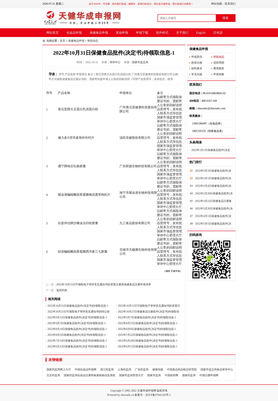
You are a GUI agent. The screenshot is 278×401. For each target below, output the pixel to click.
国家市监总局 (140, 62)
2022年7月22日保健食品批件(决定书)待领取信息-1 (147, 334)
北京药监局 (53, 375)
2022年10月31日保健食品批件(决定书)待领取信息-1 (77, 305)
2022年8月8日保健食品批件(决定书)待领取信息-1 (147, 329)
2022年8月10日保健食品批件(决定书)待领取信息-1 (77, 329)
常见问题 (196, 74)
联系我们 (230, 3)
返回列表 (61, 290)
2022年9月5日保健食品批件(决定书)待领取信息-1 (76, 323)
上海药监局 (124, 369)
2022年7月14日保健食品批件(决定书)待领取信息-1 (77, 340)
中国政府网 (171, 375)
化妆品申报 (74, 32)
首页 (62, 40)
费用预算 (218, 68)
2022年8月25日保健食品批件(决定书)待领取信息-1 (147, 323)
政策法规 (196, 62)
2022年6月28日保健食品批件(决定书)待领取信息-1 (147, 340)
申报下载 (142, 32)
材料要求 (196, 68)
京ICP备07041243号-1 (158, 394)
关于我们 (182, 32)
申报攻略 (218, 74)
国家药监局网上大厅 (59, 369)
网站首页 (52, 32)
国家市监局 (154, 375)
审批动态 (92, 40)
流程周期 (218, 62)
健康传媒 (157, 369)
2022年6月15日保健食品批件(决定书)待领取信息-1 (147, 346)
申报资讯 (196, 56)
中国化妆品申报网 (85, 369)
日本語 (218, 32)
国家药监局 (189, 375)
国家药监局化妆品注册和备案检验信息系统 (89, 375)
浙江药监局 (107, 369)
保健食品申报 (99, 32)
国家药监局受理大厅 (131, 375)
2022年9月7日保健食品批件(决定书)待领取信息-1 (147, 317)
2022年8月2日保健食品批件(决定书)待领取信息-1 (76, 334)
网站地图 (216, 3)
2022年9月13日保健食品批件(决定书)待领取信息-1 (77, 317)
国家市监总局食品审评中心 (217, 369)
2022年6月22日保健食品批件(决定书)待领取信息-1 (77, 346)
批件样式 (162, 32)
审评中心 (115, 62)
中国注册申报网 (208, 375)
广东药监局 (141, 369)
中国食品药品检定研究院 (182, 369)
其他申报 (122, 32)
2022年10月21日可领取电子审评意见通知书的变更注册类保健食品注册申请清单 (103, 284)
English (201, 32)
